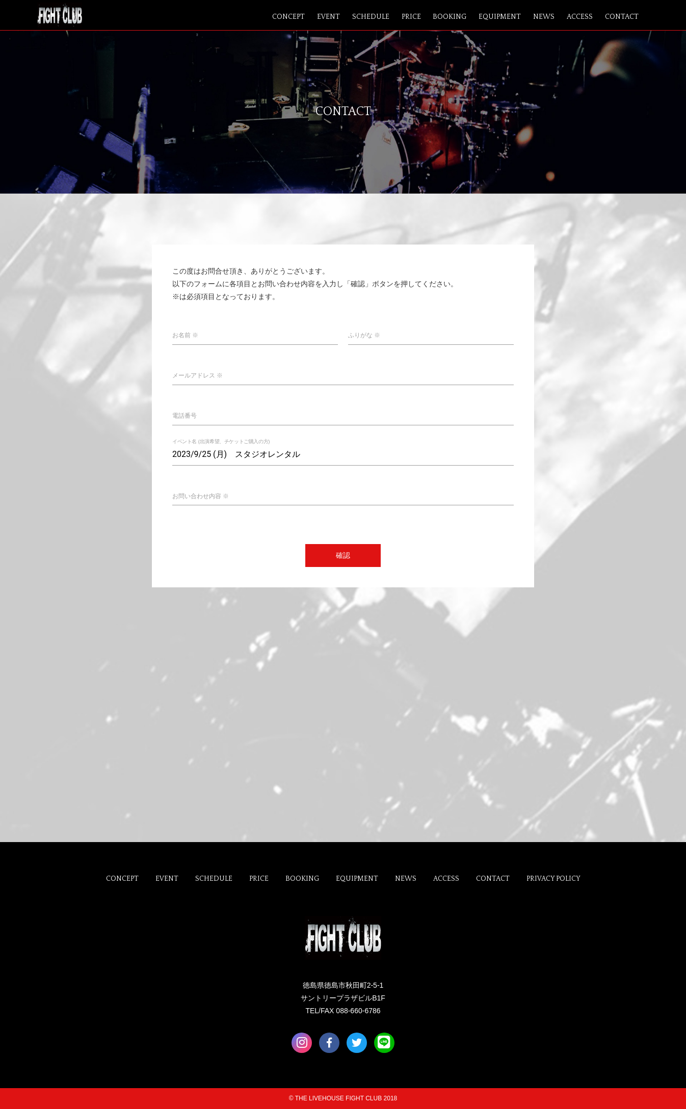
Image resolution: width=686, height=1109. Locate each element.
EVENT (328, 17)
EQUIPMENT (500, 17)
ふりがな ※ (364, 335)
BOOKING (449, 17)
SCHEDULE (370, 17)
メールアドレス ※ (197, 375)
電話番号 (184, 415)
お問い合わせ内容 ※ (200, 496)
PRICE (411, 17)
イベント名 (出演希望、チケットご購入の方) (221, 441)
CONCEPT (288, 17)
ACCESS (580, 17)
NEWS (544, 17)
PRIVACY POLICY (553, 879)
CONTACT (622, 17)
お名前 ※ (185, 335)
